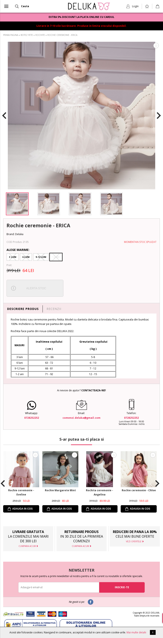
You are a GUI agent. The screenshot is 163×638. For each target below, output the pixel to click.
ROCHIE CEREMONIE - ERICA (62, 35)
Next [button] (159, 115)
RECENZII (54, 309)
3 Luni (12, 257)
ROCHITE (40, 35)
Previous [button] (4, 115)
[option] (81, 115)
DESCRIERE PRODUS (23, 309)
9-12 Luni (41, 257)
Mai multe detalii (136, 632)
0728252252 (31, 418)
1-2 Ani (56, 257)
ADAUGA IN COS (22, 508)
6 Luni (25, 257)
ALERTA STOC (36, 288)
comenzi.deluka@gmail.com (81, 418)
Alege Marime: (18, 250)
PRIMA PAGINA (10, 35)
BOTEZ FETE (27, 35)
